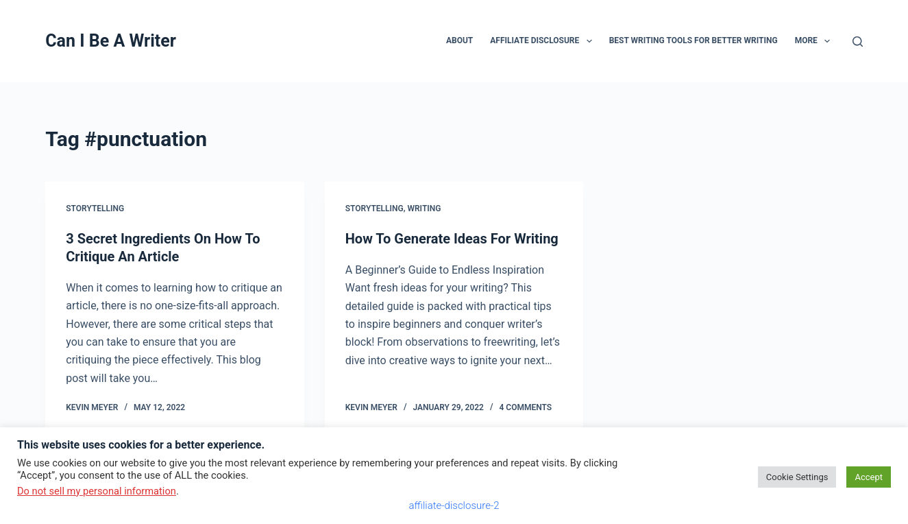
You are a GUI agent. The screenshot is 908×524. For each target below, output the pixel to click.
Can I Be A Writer (110, 41)
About (459, 40)
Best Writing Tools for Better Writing (693, 40)
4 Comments (525, 407)
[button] (589, 41)
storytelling (95, 208)
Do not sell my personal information (96, 491)
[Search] (857, 41)
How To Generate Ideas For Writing (452, 238)
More (815, 41)
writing (424, 208)
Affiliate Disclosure (543, 41)
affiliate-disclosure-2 (453, 505)
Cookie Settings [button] (797, 477)
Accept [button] (869, 477)
